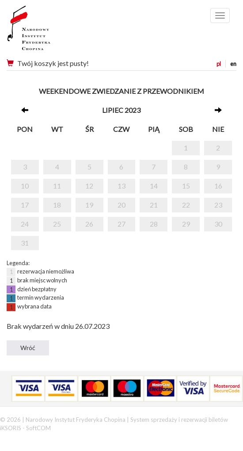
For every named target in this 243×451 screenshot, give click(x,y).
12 (89, 185)
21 (154, 204)
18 (57, 204)
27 (121, 224)
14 (154, 185)
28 (154, 224)
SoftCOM (38, 428)
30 (218, 224)
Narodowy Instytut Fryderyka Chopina (45, 31)
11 (57, 185)
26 (89, 224)
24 (25, 224)
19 (89, 204)
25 (57, 224)
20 (121, 204)
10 (25, 185)
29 (186, 224)
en (233, 63)
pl (218, 63)
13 (121, 185)
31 (25, 243)
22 (186, 204)
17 (25, 204)
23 (218, 204)
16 (218, 185)
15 (186, 185)
